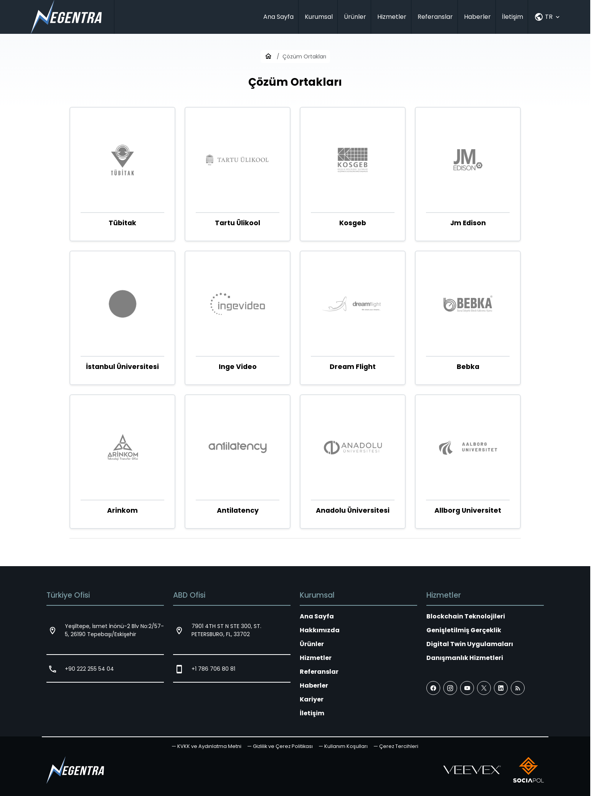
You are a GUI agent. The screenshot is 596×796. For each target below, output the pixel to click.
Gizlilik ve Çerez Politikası (283, 746)
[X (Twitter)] (484, 688)
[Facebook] (433, 688)
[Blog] (518, 688)
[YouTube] (467, 688)
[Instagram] (450, 688)
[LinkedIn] (501, 688)
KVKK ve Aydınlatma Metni (209, 746)
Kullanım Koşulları (346, 746)
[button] (396, 746)
